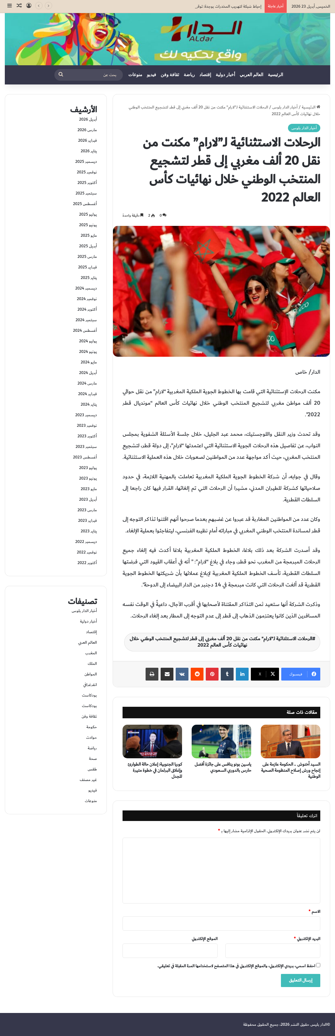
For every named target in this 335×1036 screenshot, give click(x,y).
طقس (92, 769)
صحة (93, 758)
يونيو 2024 (88, 351)
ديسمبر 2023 (86, 414)
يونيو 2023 (88, 478)
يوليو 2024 (88, 341)
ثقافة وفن (170, 74)
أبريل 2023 (88, 499)
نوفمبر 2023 (87, 425)
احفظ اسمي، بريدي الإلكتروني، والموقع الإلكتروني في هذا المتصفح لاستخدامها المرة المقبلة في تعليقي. (236, 965)
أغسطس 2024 (85, 330)
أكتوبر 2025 (87, 182)
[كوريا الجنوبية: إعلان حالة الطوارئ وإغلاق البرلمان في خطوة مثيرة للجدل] (152, 741)
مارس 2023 (87, 510)
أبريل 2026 (88, 119)
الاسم (314, 911)
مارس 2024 (87, 383)
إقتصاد (205, 74)
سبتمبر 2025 (86, 193)
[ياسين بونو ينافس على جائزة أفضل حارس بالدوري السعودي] (221, 741)
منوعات (135, 74)
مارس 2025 (87, 256)
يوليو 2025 (88, 214)
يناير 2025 (89, 277)
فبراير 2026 (87, 140)
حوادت (91, 737)
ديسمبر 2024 (86, 288)
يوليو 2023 (88, 467)
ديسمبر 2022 (86, 541)
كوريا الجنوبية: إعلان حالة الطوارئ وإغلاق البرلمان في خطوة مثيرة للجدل (155, 770)
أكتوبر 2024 (87, 309)
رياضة (189, 74)
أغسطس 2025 (85, 203)
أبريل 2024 (88, 372)
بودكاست (89, 695)
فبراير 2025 (87, 267)
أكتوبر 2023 (87, 436)
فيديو (151, 74)
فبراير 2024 (87, 393)
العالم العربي (252, 74)
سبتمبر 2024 (86, 319)
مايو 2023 (89, 488)
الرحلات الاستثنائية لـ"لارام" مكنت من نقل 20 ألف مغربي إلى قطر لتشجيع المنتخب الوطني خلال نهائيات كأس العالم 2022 (221, 641)
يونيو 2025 (88, 224)
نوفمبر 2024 (87, 298)
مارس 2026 (87, 129)
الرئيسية (275, 74)
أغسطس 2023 (85, 457)
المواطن (90, 674)
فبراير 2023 (87, 520)
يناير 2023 (89, 531)
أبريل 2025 (88, 246)
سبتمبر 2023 (86, 446)
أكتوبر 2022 (87, 562)
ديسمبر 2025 (86, 161)
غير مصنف (88, 779)
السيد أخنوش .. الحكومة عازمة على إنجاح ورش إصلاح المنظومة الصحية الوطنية (290, 770)
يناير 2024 (89, 404)
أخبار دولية (225, 74)
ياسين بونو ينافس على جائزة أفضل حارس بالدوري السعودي (223, 767)
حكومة (91, 726)
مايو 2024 (89, 362)
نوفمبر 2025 (87, 172)
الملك (92, 663)
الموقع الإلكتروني (205, 938)
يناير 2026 (89, 151)
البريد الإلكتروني (307, 938)
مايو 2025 (89, 235)
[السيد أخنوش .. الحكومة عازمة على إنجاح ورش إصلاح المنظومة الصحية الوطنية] (290, 741)
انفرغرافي (90, 684)
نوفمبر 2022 (87, 552)
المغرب (91, 653)
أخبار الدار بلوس (285, 107)
